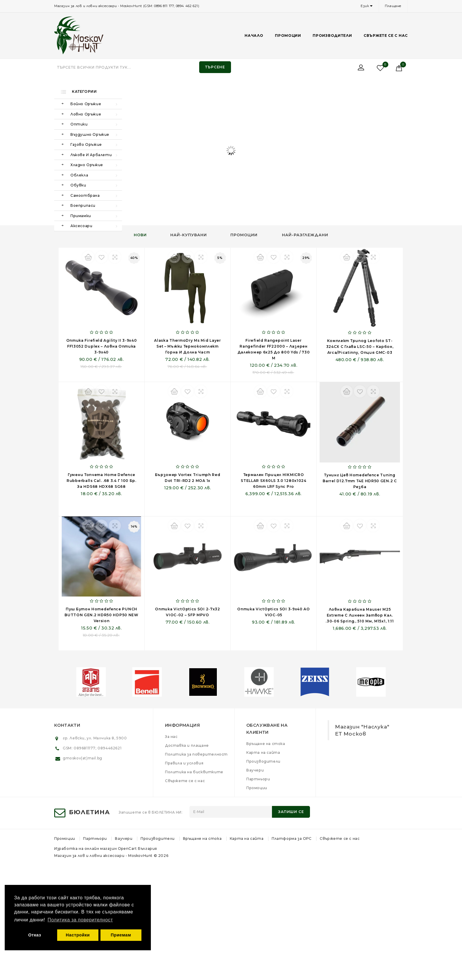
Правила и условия (184, 763)
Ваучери (255, 770)
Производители (332, 35)
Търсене (215, 67)
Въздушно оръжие (89, 134)
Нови (140, 234)
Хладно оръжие (86, 165)
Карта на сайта (263, 752)
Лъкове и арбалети (91, 155)
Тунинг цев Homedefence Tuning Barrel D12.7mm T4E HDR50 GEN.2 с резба (360, 481)
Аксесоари (81, 226)
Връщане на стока (265, 743)
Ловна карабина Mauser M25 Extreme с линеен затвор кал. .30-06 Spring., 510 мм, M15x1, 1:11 (360, 615)
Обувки (78, 185)
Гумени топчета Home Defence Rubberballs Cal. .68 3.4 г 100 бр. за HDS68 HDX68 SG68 (101, 480)
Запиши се (291, 811)
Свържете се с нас (386, 35)
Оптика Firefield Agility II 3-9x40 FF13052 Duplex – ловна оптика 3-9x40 (101, 346)
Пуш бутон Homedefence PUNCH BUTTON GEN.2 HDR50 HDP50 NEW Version (101, 615)
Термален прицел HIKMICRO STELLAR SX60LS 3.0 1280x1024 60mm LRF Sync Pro (273, 480)
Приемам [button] (121, 935)
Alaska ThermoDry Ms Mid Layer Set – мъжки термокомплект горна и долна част (187, 346)
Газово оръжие (86, 144)
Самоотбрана (85, 195)
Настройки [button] (78, 935)
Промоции (288, 35)
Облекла (79, 175)
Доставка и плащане (187, 745)
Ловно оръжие (85, 114)
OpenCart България (137, 848)
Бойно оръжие (85, 104)
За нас (171, 736)
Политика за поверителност (196, 754)
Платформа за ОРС (292, 838)
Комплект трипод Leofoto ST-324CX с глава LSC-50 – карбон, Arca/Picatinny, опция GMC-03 (360, 346)
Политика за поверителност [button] (80, 919)
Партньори (258, 779)
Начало (254, 35)
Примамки (80, 216)
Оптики (79, 124)
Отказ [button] (34, 935)
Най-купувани (188, 234)
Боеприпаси (82, 205)
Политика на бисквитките (194, 772)
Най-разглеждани (305, 234)
